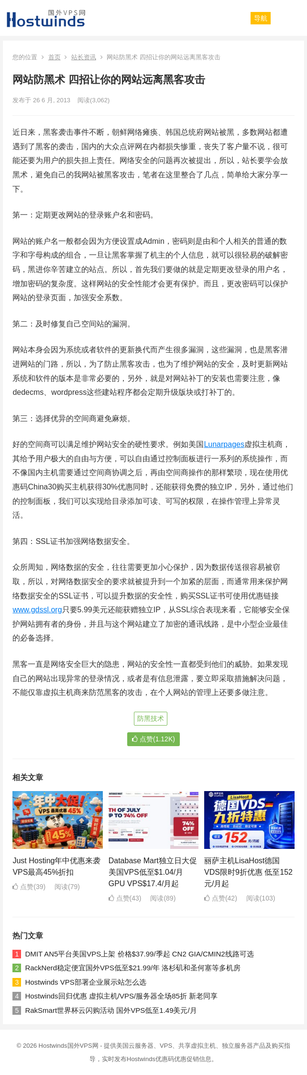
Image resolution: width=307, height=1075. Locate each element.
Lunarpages (224, 444)
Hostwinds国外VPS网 (69, 1045)
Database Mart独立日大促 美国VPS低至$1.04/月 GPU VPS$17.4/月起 (153, 872)
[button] (261, 18)
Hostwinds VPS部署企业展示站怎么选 (85, 982)
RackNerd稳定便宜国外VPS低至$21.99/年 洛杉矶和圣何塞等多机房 (133, 968)
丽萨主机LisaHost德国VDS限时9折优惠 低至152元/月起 (248, 872)
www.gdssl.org (37, 610)
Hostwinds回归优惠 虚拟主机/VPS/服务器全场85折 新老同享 (121, 996)
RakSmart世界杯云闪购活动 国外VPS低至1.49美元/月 (111, 1010)
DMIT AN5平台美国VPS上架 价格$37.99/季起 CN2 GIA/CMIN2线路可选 (139, 954)
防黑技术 (150, 718)
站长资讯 (83, 57)
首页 (54, 57)
